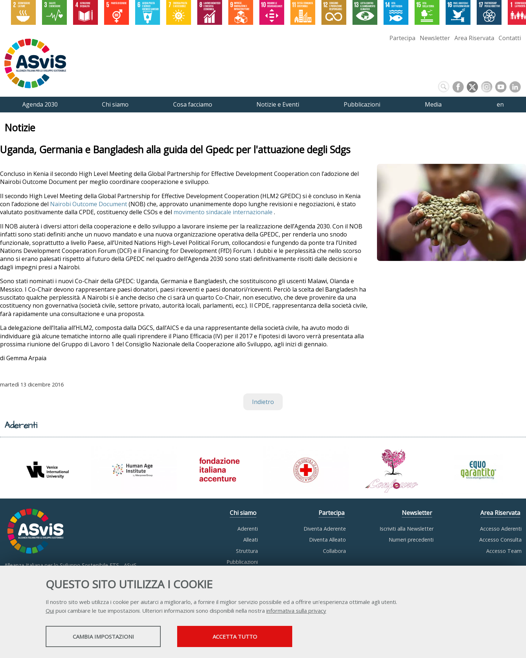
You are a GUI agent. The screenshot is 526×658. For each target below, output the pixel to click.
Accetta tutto (235, 636)
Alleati (250, 539)
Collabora (334, 550)
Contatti (510, 38)
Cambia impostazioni (103, 636)
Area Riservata (474, 38)
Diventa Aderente (325, 528)
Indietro (263, 402)
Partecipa (402, 38)
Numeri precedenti (411, 539)
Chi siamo (243, 513)
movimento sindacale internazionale (224, 212)
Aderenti (247, 528)
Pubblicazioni (242, 561)
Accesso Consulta (500, 539)
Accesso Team (504, 550)
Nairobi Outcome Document (88, 204)
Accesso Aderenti (501, 528)
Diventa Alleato (327, 539)
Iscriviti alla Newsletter (407, 528)
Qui (50, 610)
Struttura (247, 550)
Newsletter (435, 38)
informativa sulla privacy (296, 610)
